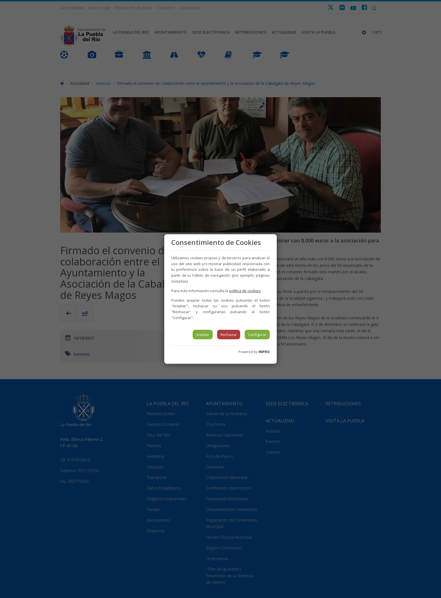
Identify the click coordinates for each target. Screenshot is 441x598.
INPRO (264, 351)
